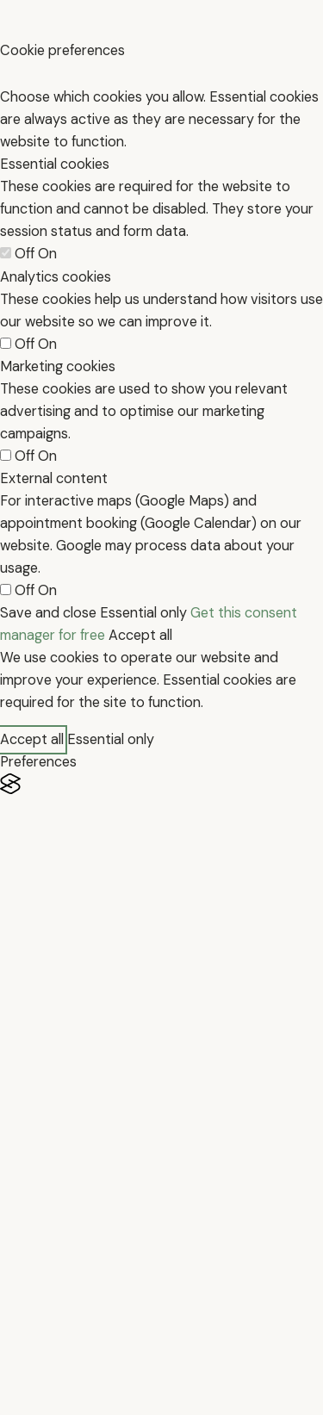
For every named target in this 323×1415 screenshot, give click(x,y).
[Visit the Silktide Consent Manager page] (161, 784)
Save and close (48, 613)
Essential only (143, 613)
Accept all (140, 635)
